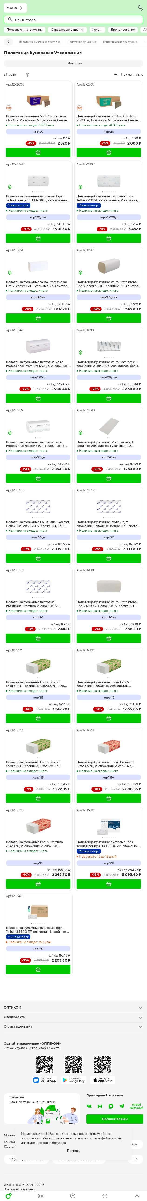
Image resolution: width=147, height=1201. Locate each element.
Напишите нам (115, 1119)
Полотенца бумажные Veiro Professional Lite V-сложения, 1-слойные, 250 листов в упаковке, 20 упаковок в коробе (38, 284)
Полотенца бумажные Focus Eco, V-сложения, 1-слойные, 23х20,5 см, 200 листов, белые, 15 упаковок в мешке (35, 684)
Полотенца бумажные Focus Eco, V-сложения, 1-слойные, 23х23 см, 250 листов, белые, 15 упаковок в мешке (33, 764)
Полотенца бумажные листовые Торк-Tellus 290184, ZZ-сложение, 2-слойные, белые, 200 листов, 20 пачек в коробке (107, 198)
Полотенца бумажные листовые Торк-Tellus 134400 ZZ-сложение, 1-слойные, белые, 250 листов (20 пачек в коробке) (36, 930)
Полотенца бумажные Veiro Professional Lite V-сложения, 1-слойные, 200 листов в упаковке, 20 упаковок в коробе (108, 284)
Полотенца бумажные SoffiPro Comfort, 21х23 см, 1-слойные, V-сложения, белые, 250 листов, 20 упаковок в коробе (108, 118)
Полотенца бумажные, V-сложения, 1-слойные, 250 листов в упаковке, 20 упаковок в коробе (105, 444)
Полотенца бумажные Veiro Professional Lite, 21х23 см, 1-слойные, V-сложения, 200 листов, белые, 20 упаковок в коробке (109, 604)
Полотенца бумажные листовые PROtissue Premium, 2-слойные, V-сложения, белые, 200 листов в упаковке (37, 604)
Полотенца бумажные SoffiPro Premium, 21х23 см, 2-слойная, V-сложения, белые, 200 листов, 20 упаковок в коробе (37, 118)
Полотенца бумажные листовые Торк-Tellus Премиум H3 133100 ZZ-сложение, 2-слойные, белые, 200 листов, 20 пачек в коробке (109, 844)
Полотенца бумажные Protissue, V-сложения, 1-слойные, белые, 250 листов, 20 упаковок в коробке (108, 524)
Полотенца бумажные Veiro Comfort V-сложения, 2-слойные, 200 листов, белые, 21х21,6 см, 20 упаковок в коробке (108, 364)
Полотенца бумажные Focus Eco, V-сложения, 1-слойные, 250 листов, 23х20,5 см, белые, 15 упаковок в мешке (107, 684)
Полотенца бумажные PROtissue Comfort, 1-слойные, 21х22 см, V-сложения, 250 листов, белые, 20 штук (38, 524)
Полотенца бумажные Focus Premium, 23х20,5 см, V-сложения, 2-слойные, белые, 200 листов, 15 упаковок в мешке (107, 764)
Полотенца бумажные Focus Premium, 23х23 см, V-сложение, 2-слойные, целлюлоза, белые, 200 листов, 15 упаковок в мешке (34, 844)
